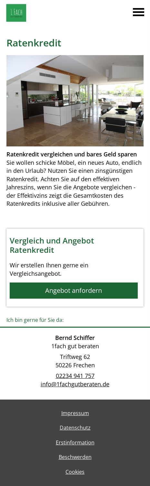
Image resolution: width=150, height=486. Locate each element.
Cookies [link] (75, 471)
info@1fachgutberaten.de (75, 384)
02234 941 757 (75, 376)
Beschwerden (75, 457)
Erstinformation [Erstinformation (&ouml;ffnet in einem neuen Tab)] (75, 442)
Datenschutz (75, 427)
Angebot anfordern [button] (73, 290)
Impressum (75, 413)
